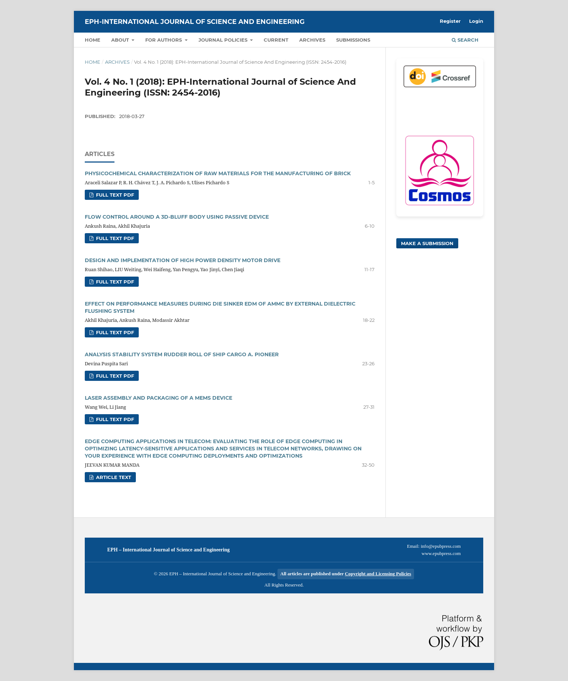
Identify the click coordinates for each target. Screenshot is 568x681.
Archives (312, 40)
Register (450, 21)
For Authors (164, 40)
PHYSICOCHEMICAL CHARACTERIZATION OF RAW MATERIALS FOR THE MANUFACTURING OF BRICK (218, 173)
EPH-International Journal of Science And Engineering (195, 22)
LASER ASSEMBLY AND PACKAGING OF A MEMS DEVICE (158, 398)
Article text (113, 477)
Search (465, 40)
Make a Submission (427, 243)
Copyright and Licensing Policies (378, 573)
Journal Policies (224, 40)
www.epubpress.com (441, 553)
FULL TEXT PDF (114, 195)
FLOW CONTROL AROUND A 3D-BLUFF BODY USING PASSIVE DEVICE (177, 217)
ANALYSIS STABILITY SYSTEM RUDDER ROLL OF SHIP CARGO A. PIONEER (182, 354)
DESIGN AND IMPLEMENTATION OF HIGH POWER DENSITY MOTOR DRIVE (182, 260)
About (120, 40)
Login (476, 21)
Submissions (353, 40)
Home (92, 40)
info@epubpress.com (441, 546)
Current (276, 40)
